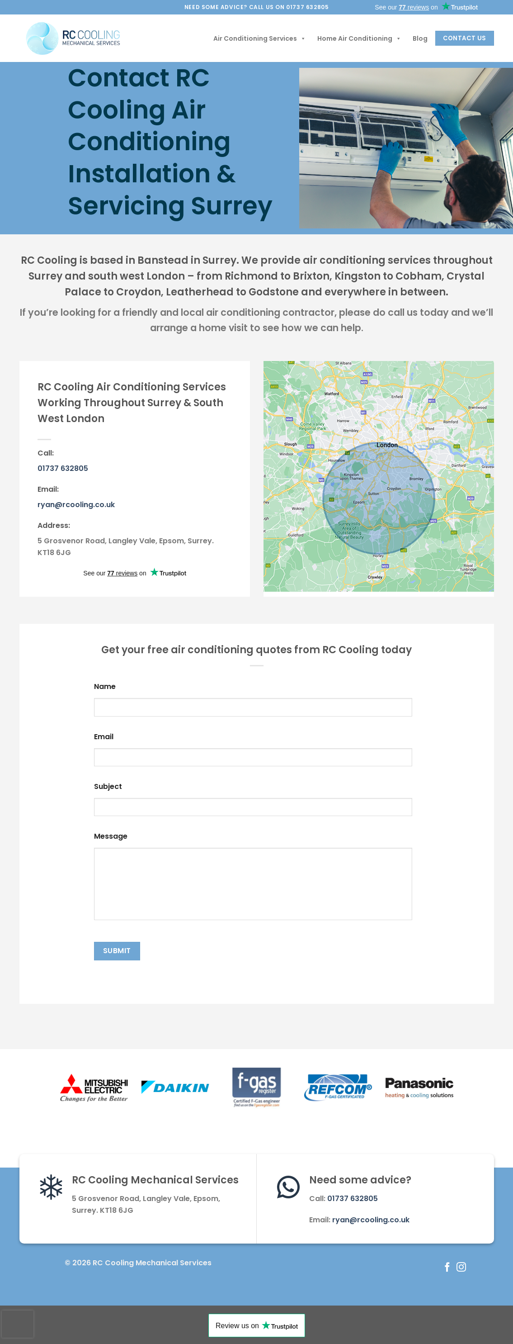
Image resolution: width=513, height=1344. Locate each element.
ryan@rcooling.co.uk (76, 504)
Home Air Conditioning (359, 38)
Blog (420, 38)
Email (103, 737)
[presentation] (17, 1324)
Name (105, 687)
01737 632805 (63, 468)
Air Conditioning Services (259, 38)
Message (110, 836)
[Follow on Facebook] (447, 1268)
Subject (108, 787)
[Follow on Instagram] (461, 1268)
